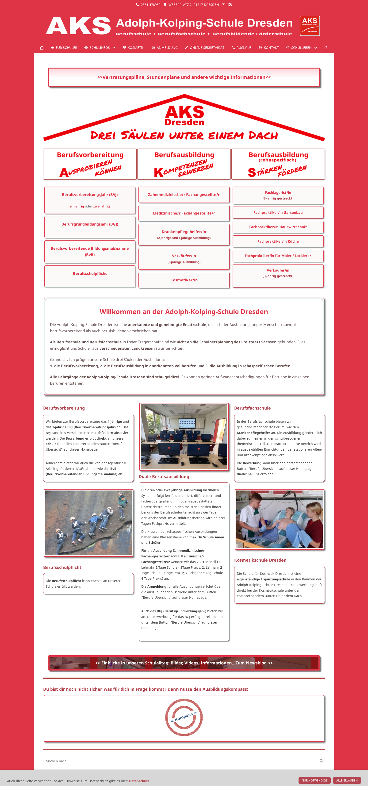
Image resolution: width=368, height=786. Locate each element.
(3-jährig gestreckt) (278, 198)
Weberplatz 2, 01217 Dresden (191, 4)
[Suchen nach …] (184, 761)
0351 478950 (148, 4)
